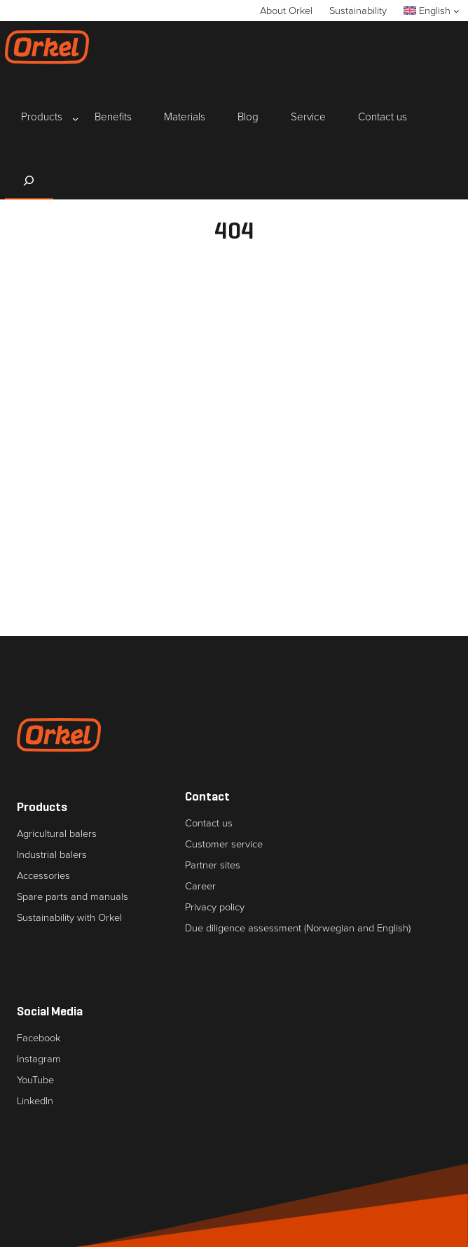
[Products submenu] (41, 118)
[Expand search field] (29, 180)
